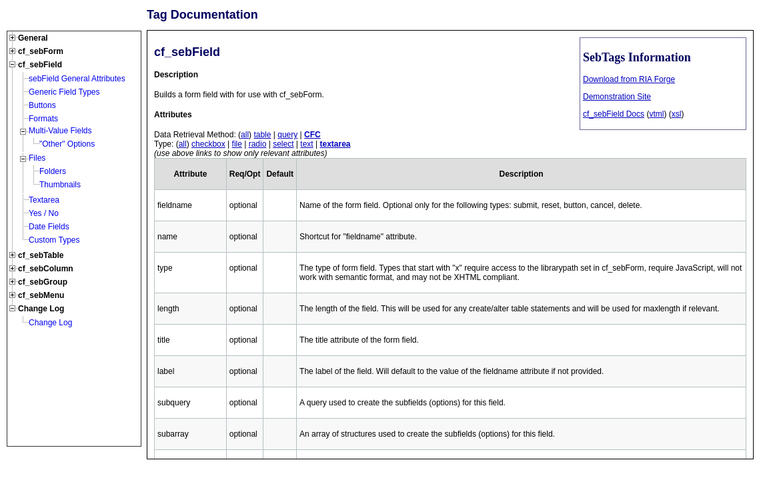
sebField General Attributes (77, 78)
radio (258, 144)
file (237, 144)
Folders (52, 171)
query (287, 134)
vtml (656, 114)
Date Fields (49, 226)
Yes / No (44, 213)
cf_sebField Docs (613, 114)
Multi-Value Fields (60, 130)
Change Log (50, 322)
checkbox (208, 144)
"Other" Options (67, 144)
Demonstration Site (617, 96)
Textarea (44, 200)
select (283, 144)
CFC (312, 134)
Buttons (42, 105)
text (306, 144)
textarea (334, 144)
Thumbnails (60, 184)
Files (37, 158)
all (245, 134)
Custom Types (54, 240)
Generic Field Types (64, 92)
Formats (43, 118)
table (262, 134)
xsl (677, 114)
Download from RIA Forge (629, 79)
